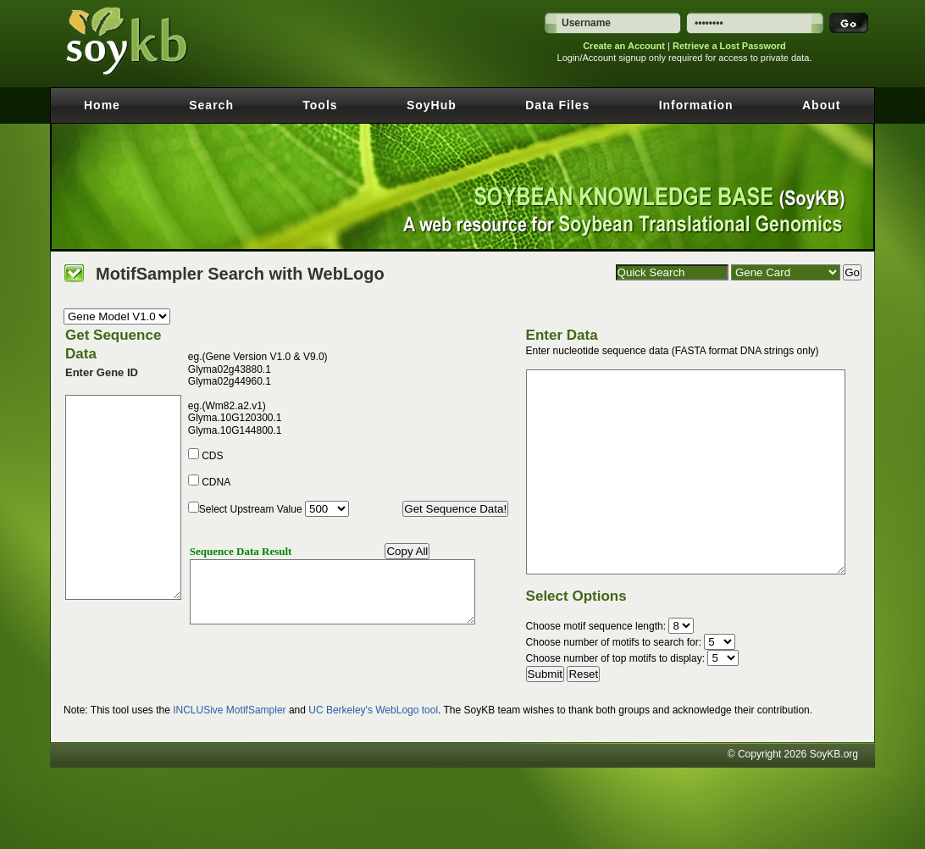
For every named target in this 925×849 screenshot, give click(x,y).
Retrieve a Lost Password (729, 46)
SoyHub (432, 105)
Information (696, 105)
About (821, 105)
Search (211, 105)
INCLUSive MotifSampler (229, 710)
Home (102, 105)
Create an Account (624, 46)
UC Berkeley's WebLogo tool (373, 710)
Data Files (557, 105)
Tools (319, 105)
